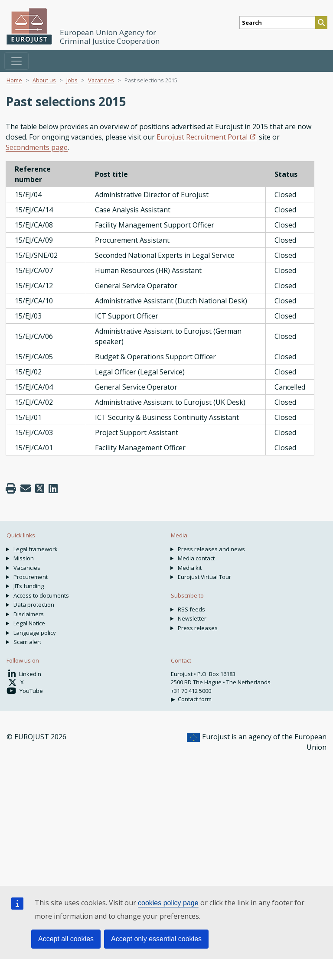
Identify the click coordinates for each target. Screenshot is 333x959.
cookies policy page (168, 903)
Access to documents (41, 595)
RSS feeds (191, 609)
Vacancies (101, 80)
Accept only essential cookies (156, 939)
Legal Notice (29, 623)
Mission (23, 558)
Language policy (34, 633)
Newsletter (192, 618)
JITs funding (28, 586)
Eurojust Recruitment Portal (202, 137)
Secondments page (37, 147)
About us (44, 80)
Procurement (30, 577)
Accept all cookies (66, 939)
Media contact (196, 558)
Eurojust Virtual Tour (204, 577)
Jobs (72, 80)
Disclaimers (28, 614)
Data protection (33, 604)
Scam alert (27, 642)
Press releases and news (211, 549)
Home (14, 80)
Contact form (195, 699)
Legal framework (35, 549)
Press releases (198, 628)
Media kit (190, 568)
